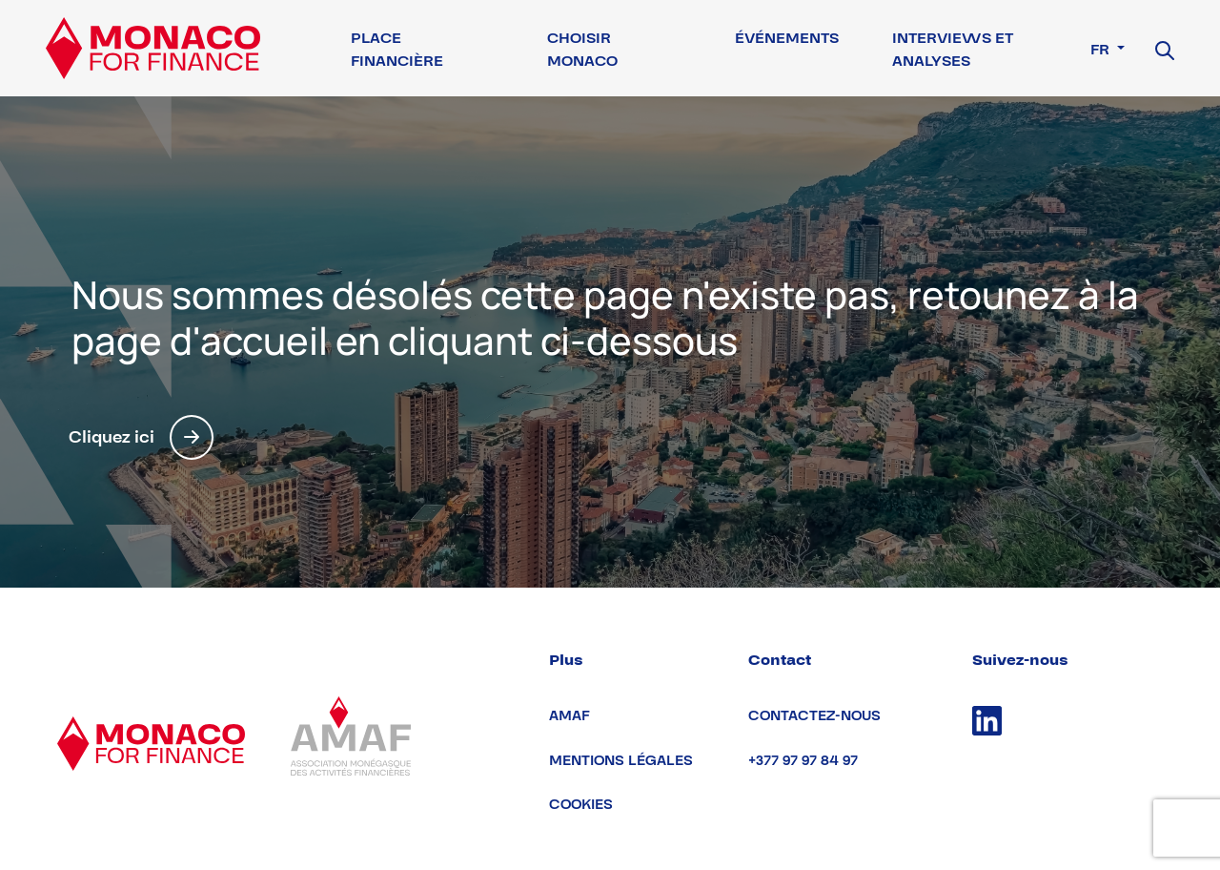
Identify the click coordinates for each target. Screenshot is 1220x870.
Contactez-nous (814, 716)
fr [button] (1101, 49)
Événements (787, 38)
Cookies (581, 805)
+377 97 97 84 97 (803, 761)
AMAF (569, 716)
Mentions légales (621, 761)
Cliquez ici (141, 437)
